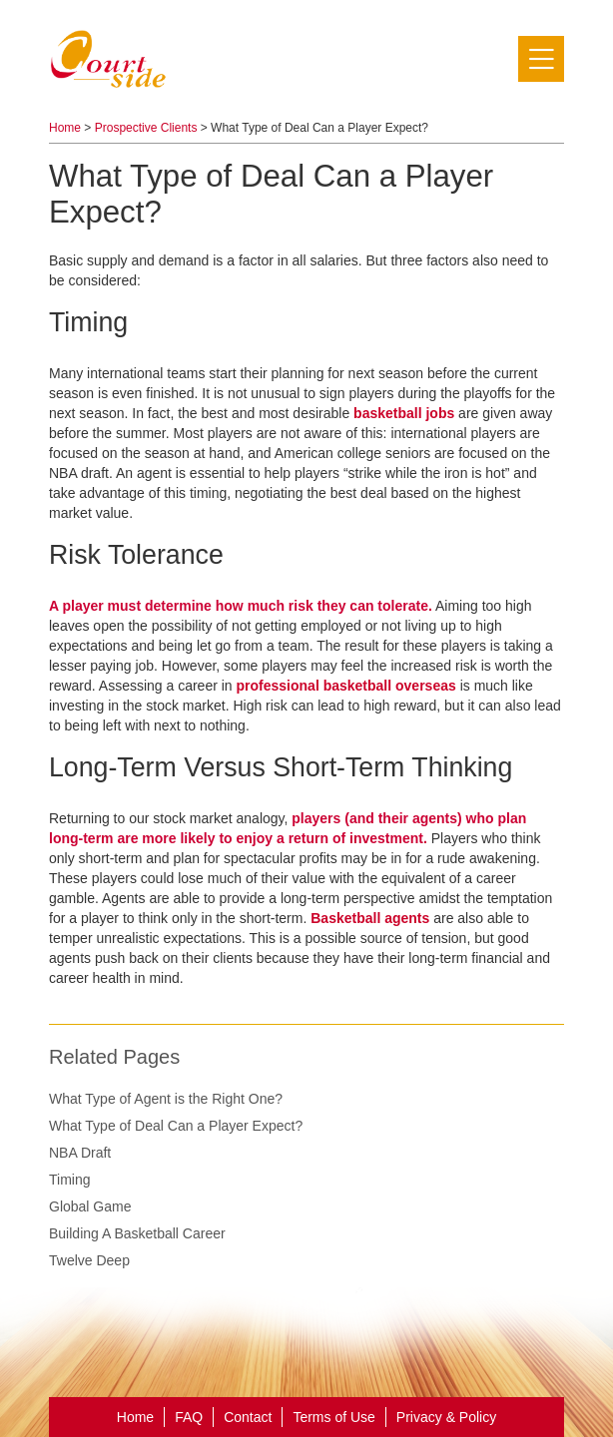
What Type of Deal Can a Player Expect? (176, 1126)
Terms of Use (333, 1417)
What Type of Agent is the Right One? (166, 1099)
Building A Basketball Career (137, 1233)
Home (65, 128)
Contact (248, 1417)
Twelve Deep (89, 1260)
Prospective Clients (146, 128)
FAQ (189, 1417)
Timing (70, 1180)
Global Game (90, 1206)
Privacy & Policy (446, 1417)
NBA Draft (80, 1153)
